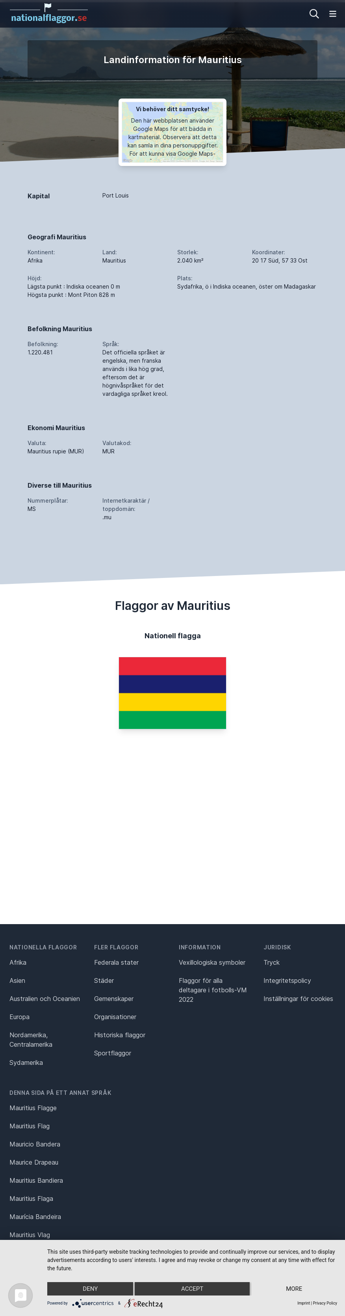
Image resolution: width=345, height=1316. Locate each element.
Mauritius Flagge (33, 1108)
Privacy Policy (325, 1303)
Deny (90, 1288)
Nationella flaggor (43, 947)
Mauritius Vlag (29, 1235)
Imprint (303, 1303)
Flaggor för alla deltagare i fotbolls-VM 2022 (213, 990)
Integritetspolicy (287, 980)
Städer (104, 980)
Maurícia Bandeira (35, 1217)
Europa (19, 1017)
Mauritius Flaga (31, 1198)
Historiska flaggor (119, 1035)
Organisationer (115, 1017)
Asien (17, 980)
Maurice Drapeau (33, 1162)
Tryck (271, 962)
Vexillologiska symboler (212, 962)
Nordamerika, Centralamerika (30, 1039)
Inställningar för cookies (298, 999)
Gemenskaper (114, 999)
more (294, 1288)
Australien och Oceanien (44, 999)
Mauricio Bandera (34, 1144)
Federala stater (116, 962)
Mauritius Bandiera (36, 1180)
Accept (192, 1288)
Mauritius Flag (29, 1126)
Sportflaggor (112, 1053)
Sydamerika (26, 1062)
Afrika (17, 962)
